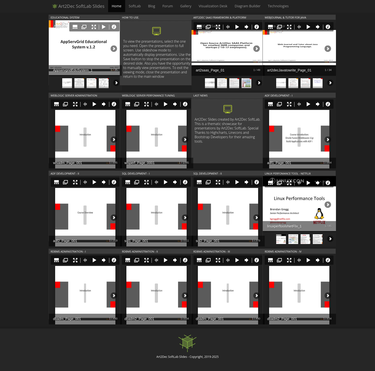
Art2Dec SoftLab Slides (78, 6)
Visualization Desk (213, 6)
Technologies (278, 6)
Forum (167, 6)
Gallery (186, 6)
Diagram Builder (248, 6)
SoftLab (135, 6)
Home (117, 6)
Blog (151, 6)
